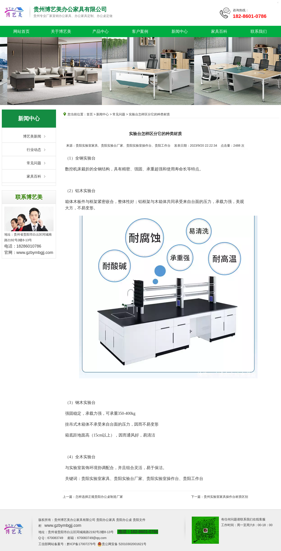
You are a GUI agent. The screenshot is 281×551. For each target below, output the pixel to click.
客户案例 (140, 31)
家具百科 (219, 31)
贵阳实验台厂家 (128, 478)
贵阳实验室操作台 (162, 478)
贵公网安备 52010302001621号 (124, 544)
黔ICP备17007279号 (81, 544)
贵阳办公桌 (124, 520)
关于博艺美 (61, 31)
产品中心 (100, 31)
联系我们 (259, 31)
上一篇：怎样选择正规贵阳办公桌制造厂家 (93, 497)
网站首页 (21, 31)
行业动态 (34, 150)
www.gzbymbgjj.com (34, 252)
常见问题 (34, 163)
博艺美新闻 (32, 136)
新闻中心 (179, 31)
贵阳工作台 (193, 478)
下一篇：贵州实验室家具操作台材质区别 (219, 497)
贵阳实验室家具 (95, 478)
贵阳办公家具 (105, 520)
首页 (90, 114)
